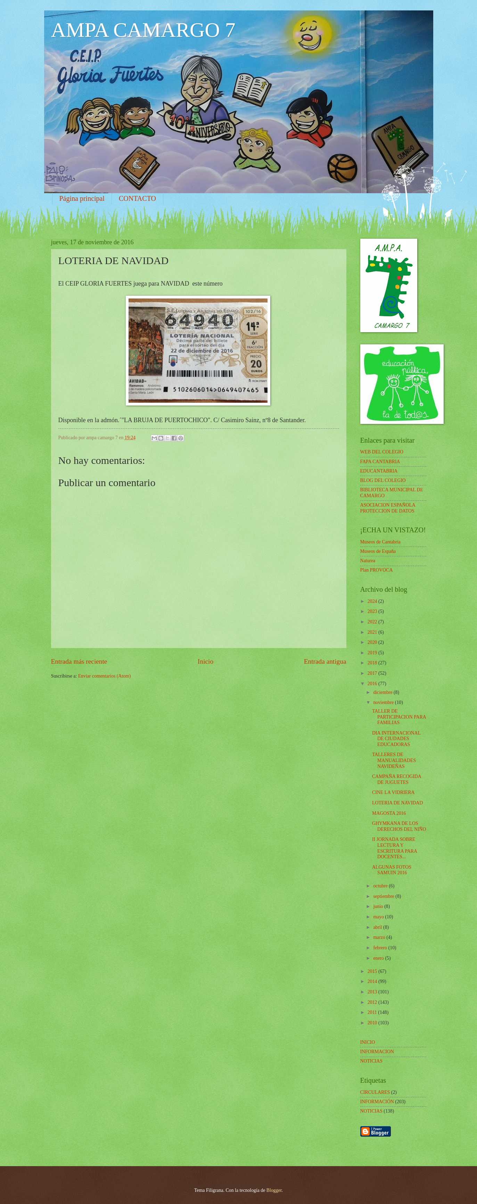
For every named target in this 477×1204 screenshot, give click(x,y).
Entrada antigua (325, 661)
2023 (373, 611)
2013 (373, 991)
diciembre (383, 692)
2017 (373, 673)
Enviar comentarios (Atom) (104, 676)
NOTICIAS (371, 1111)
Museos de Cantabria (380, 541)
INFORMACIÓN (377, 1101)
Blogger (274, 1190)
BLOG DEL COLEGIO (383, 480)
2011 (373, 1012)
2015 (373, 971)
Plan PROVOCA (376, 570)
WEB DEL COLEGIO (381, 451)
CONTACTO (137, 198)
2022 (373, 621)
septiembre (384, 896)
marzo (379, 937)
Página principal (82, 198)
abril (378, 927)
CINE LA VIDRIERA (393, 792)
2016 (373, 683)
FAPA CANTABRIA (380, 461)
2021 (373, 632)
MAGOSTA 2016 (389, 813)
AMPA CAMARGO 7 (143, 29)
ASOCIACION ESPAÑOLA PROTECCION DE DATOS (388, 508)
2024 (373, 601)
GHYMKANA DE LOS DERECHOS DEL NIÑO (399, 826)
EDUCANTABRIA (379, 471)
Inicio (205, 661)
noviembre (384, 702)
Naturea (368, 560)
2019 (373, 652)
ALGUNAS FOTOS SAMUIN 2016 (391, 870)
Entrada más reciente (79, 661)
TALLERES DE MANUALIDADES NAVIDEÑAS (394, 760)
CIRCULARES (375, 1092)
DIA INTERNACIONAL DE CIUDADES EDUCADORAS (396, 738)
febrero (380, 947)
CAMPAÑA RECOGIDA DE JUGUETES (396, 779)
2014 (373, 981)
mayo (379, 916)
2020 (373, 642)
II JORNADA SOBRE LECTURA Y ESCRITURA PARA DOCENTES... (394, 848)
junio (378, 906)
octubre (381, 885)
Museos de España (378, 551)
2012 (373, 1002)
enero (379, 958)
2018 (373, 662)
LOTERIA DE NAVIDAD (397, 802)
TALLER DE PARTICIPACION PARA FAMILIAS (399, 717)
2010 (373, 1022)
